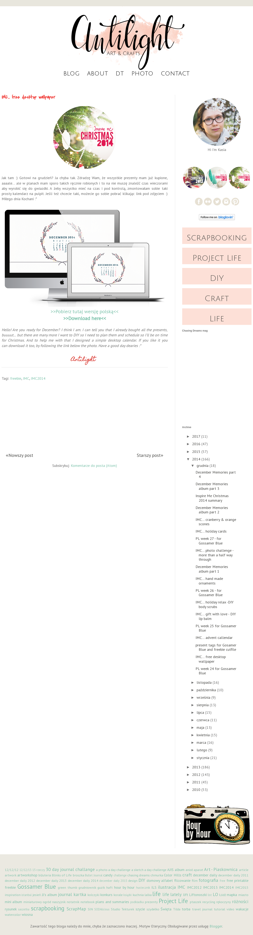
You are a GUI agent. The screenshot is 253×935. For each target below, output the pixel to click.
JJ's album (49, 894)
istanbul (26, 895)
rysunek (11, 909)
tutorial (219, 909)
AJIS (170, 869)
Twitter (217, 201)
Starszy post (149, 455)
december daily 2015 (113, 881)
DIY (217, 278)
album (179, 869)
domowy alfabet (160, 880)
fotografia (208, 880)
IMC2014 (38, 378)
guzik (101, 887)
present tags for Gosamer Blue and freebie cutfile (216, 647)
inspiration (13, 895)
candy (107, 875)
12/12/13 (25, 870)
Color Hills (172, 875)
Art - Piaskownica (221, 869)
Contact (175, 73)
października (207, 689)
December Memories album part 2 (212, 510)
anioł (189, 870)
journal (65, 894)
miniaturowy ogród (37, 902)
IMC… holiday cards (211, 531)
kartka (80, 894)
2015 (196, 451)
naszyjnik (59, 902)
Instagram (226, 201)
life (156, 894)
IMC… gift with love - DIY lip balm (216, 616)
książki (127, 895)
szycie (140, 909)
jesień (36, 895)
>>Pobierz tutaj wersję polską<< (84, 311)
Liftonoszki (198, 894)
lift (185, 894)
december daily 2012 (20, 880)
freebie (15, 378)
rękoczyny (223, 902)
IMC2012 (194, 887)
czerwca (203, 720)
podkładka (137, 902)
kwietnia (204, 735)
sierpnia (203, 705)
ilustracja (167, 887)
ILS (153, 887)
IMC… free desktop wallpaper (211, 659)
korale (118, 895)
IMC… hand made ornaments (209, 581)
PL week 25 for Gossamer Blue (216, 628)
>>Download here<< (84, 318)
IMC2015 (241, 887)
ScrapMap (76, 909)
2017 (196, 436)
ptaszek (195, 902)
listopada (205, 682)
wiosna (27, 914)
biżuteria (44, 875)
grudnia (203, 465)
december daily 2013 (51, 880)
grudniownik (87, 887)
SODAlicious (102, 909)
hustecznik (143, 888)
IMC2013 (210, 887)
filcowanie (182, 880)
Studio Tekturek (122, 909)
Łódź (222, 895)
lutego (202, 750)
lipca (201, 712)
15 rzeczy (38, 870)
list (210, 895)
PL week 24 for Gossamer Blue (216, 671)
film (195, 880)
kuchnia (138, 895)
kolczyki (93, 895)
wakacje (242, 909)
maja (201, 727)
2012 (196, 774)
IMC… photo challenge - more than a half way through (214, 555)
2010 (196, 789)
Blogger (215, 926)
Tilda (176, 909)
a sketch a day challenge (149, 870)
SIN (90, 909)
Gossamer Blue (36, 886)
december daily (205, 875)
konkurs (106, 894)
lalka (148, 895)
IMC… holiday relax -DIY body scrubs (215, 604)
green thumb (67, 887)
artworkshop (27, 875)
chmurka (157, 875)
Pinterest (235, 201)
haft (109, 887)
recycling (208, 902)
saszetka (23, 909)
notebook (87, 902)
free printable (237, 880)
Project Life (216, 258)
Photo (142, 73)
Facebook (199, 201)
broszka (78, 875)
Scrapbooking (217, 238)
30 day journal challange (70, 869)
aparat (198, 870)
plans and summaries (112, 901)
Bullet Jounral (93, 875)
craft (187, 875)
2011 (196, 782)
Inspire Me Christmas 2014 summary (212, 498)
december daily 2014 (83, 880)
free (222, 881)
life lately (172, 894)
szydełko (153, 909)
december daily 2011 (233, 875)
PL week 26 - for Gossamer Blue (209, 592)
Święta (166, 909)
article (243, 870)
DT (120, 73)
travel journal (202, 909)
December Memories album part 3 (212, 486)
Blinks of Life (62, 875)
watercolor (13, 914)
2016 (196, 443)
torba (186, 909)
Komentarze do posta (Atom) (94, 465)
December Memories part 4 (216, 474)
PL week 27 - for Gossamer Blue (209, 540)
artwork (10, 875)
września (204, 697)
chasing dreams (138, 875)
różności (240, 901)
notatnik (73, 902)
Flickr (208, 201)
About (97, 73)
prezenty (151, 902)
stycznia (203, 757)
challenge (120, 875)
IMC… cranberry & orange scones (216, 522)
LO (215, 894)
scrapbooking (47, 908)
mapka (232, 894)
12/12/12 (12, 870)
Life (216, 318)
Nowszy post (21, 455)
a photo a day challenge (113, 870)
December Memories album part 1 (212, 569)
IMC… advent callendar (214, 637)
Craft (217, 298)
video (230, 909)
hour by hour (124, 887)
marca (202, 742)
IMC (26, 378)
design (132, 880)
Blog (71, 73)
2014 (196, 459)
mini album (13, 901)
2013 (196, 767)
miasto (243, 895)
